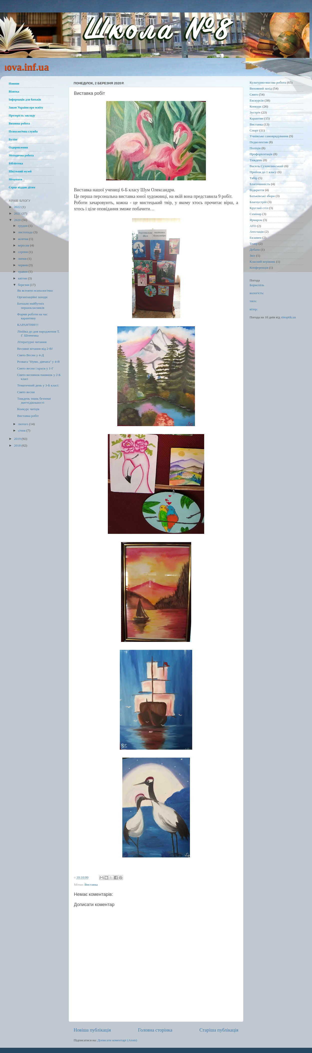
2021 (17, 213)
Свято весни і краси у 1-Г (35, 368)
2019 (17, 439)
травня (23, 271)
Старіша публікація (218, 1030)
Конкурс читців (28, 409)
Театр (254, 243)
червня (23, 265)
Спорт (254, 130)
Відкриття (257, 190)
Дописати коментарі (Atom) (117, 1040)
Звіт (252, 255)
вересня (24, 245)
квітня (23, 278)
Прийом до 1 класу (263, 172)
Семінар (255, 214)
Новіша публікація (92, 1030)
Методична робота (21, 155)
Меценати (15, 179)
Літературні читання (32, 342)
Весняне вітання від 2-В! (35, 349)
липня (22, 258)
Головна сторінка (155, 1030)
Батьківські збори (262, 196)
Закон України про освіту (26, 107)
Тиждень (256, 160)
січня (22, 430)
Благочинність (260, 184)
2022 (17, 207)
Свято (254, 94)
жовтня (23, 239)
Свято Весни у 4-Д (30, 355)
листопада (25, 232)
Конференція (259, 267)
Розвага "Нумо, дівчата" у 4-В (38, 361)
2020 (17, 220)
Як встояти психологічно (35, 290)
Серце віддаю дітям (22, 187)
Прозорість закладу (22, 115)
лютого (23, 424)
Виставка (91, 884)
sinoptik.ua (288, 317)
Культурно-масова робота (268, 82)
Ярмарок (256, 220)
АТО (253, 226)
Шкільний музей (20, 171)
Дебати (255, 249)
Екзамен (256, 237)
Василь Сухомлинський (267, 166)
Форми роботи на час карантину (32, 316)
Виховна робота (19, 123)
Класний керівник (262, 261)
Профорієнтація (261, 154)
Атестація (257, 232)
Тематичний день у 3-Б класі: (38, 385)
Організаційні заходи (32, 297)
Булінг (13, 139)
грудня (23, 226)
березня (24, 285)
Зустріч (255, 112)
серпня (23, 252)
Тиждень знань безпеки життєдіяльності (34, 400)
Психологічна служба (23, 131)
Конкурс (256, 106)
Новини (14, 83)
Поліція (255, 148)
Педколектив (259, 142)
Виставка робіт (28, 416)
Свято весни (26, 392)
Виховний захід (261, 88)
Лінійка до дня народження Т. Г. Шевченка (38, 333)
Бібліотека (16, 163)
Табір (253, 178)
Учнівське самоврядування (269, 136)
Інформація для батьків (25, 99)
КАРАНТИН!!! (27, 325)
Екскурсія (257, 100)
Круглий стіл (259, 208)
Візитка (14, 91)
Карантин (256, 118)
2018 (17, 445)
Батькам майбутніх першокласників (30, 305)
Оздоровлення (18, 147)
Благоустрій (258, 202)
